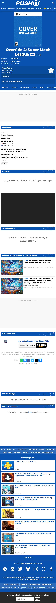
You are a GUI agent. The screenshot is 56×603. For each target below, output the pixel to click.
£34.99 (32, 345)
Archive (25, 452)
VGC (29, 588)
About (9, 449)
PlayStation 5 (15, 59)
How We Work (22, 449)
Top (3, 449)
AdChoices (50, 577)
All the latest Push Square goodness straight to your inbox (28, 595)
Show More (28, 557)
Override (4, 163)
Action (4, 135)
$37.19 (24, 345)
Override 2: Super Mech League (28, 52)
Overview (5, 87)
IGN (15, 588)
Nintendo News (7, 588)
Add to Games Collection (12, 81)
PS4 (3, 157)
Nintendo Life (14, 584)
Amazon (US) (41, 345)
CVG (48, 588)
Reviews (14, 87)
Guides (34, 87)
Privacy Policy (50, 449)
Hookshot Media (12, 577)
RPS (53, 588)
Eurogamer (22, 588)
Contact (41, 449)
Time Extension (34, 584)
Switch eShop (11, 157)
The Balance (15, 64)
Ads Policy (17, 452)
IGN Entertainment (28, 577)
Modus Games (15, 61)
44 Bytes (43, 577)
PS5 (48, 267)
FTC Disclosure (48, 354)
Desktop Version (47, 452)
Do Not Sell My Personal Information (28, 579)
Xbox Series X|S (22, 157)
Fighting (10, 135)
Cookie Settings (35, 452)
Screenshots (24, 87)
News (41, 87)
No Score (6, 76)
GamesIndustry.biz (39, 588)
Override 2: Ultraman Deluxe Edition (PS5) (33, 341)
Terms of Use (7, 452)
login (30, 412)
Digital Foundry (47, 584)
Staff (14, 449)
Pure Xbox (24, 584)
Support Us (33, 449)
